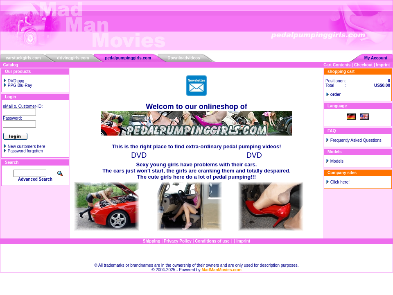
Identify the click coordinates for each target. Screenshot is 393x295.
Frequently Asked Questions (356, 140)
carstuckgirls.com (23, 58)
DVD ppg (13, 81)
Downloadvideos (183, 58)
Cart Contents (336, 65)
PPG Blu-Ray (17, 85)
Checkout (363, 65)
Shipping (151, 241)
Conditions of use (212, 241)
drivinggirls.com (73, 58)
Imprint (383, 65)
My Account (375, 58)
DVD (139, 155)
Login (10, 97)
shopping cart (341, 71)
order (335, 94)
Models (336, 161)
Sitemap (196, 253)
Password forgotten (25, 151)
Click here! (340, 182)
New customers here (26, 146)
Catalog (10, 65)
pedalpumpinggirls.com (128, 58)
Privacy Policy (178, 241)
